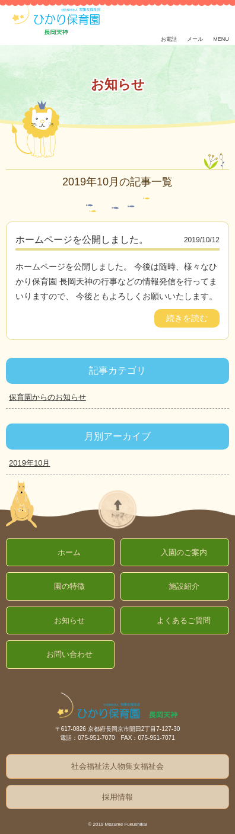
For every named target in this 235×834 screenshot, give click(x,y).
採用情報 (117, 797)
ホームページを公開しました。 (81, 240)
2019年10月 (29, 462)
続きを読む (187, 318)
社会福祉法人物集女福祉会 (117, 766)
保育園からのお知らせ (47, 397)
